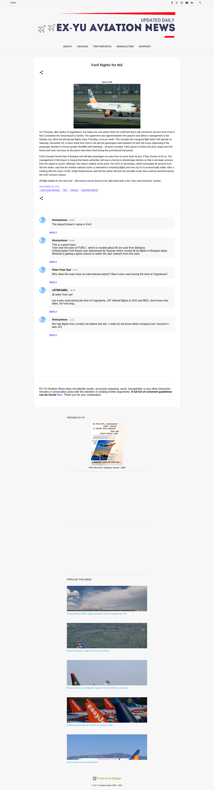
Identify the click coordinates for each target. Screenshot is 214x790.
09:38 (71, 240)
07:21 (75, 270)
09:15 (72, 290)
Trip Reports (102, 46)
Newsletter (125, 46)
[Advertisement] (107, 497)
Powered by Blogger (107, 778)
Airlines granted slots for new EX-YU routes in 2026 (90, 725)
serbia (74, 190)
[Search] (200, 3)
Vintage (82, 46)
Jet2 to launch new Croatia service (82, 762)
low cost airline (50, 190)
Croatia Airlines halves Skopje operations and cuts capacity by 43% (97, 614)
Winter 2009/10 (89, 190)
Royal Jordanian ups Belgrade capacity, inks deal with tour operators (97, 688)
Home (13, 3)
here (59, 394)
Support (145, 46)
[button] (41, 72)
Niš (65, 190)
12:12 (71, 320)
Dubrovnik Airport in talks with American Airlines (88, 651)
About (67, 46)
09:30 (71, 220)
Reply (53, 232)
